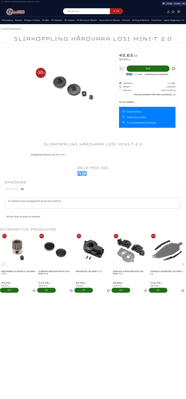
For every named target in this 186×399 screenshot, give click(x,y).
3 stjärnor (12, 189)
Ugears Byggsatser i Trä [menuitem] (174, 20)
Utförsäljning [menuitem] (7, 20)
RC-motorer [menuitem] (70, 20)
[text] (147, 56)
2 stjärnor (9, 189)
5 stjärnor (16, 189)
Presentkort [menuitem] (157, 20)
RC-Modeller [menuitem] (56, 20)
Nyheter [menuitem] (18, 20)
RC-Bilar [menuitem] (45, 20)
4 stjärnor (14, 189)
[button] (173, 11)
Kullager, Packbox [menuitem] (32, 20)
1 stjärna (7, 189)
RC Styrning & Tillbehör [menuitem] (87, 20)
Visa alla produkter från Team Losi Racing (152, 94)
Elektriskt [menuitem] (126, 20)
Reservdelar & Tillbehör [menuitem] (109, 20)
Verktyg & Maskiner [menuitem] (140, 20)
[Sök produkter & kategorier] (86, 11)
